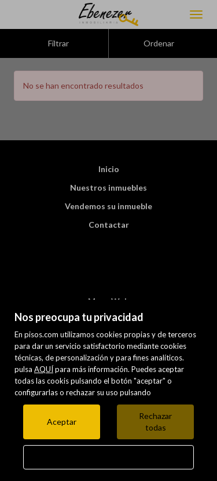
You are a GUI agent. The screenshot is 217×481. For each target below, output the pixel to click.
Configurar (108, 457)
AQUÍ (43, 369)
